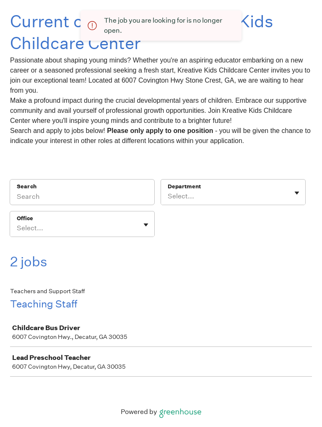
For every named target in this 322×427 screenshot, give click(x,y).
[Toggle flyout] (297, 193)
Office (25, 218)
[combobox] (168, 196)
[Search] (82, 197)
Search (26, 186)
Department (184, 186)
